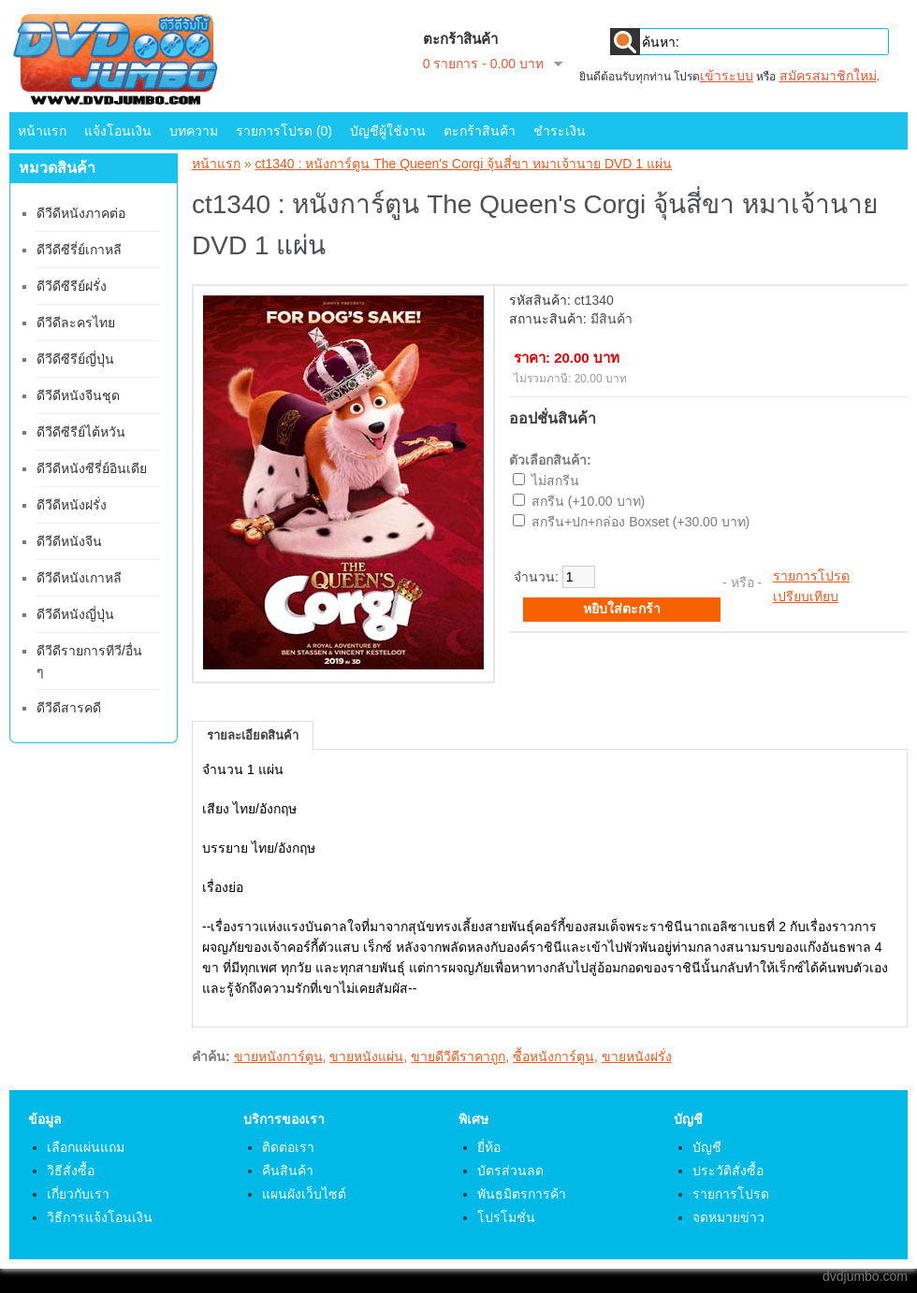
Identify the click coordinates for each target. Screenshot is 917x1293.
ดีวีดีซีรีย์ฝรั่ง (71, 286)
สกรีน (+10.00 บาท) (588, 501)
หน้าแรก (42, 130)
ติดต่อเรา (288, 1147)
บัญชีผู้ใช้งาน (388, 130)
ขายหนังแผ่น (366, 1056)
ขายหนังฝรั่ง (637, 1056)
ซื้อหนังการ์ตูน (553, 1056)
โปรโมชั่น (506, 1217)
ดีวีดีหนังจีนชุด (78, 395)
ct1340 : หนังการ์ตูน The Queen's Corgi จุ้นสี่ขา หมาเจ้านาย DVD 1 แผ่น (463, 163)
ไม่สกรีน (555, 480)
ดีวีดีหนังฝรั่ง (71, 504)
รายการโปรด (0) (284, 130)
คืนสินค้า (287, 1170)
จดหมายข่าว (728, 1217)
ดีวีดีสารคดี (68, 707)
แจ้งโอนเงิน (118, 130)
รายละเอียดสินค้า (252, 735)
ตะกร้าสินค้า (480, 130)
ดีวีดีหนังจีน (69, 541)
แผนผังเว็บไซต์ (304, 1193)
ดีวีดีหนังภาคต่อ (80, 213)
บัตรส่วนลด (510, 1170)
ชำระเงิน (559, 130)
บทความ (193, 130)
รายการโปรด (811, 575)
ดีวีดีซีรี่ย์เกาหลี (79, 249)
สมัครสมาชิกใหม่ (828, 75)
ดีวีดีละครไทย (75, 322)
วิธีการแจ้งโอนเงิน (100, 1217)
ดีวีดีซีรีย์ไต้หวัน (80, 431)
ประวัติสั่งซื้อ (728, 1170)
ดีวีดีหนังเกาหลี (79, 577)
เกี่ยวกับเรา (78, 1193)
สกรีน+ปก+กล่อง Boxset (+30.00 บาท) (640, 521)
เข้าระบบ (726, 75)
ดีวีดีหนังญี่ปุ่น (75, 614)
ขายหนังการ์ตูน (278, 1056)
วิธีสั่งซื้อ (71, 1170)
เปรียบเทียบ (805, 596)
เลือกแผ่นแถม (85, 1147)
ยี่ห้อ (489, 1147)
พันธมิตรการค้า (521, 1193)
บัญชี (706, 1147)
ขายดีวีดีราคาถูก (458, 1056)
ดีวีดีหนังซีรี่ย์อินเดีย (91, 468)
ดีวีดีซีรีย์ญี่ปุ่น (75, 359)
